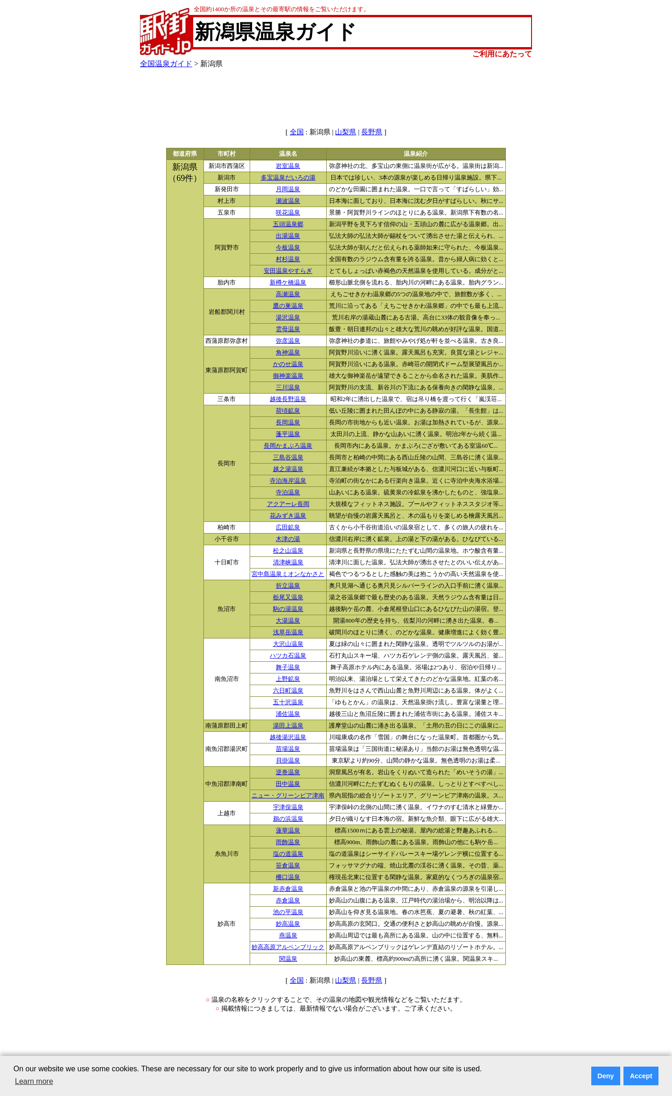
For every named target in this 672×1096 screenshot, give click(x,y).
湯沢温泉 (288, 317)
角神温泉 (288, 352)
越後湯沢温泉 (288, 737)
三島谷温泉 (288, 457)
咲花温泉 (288, 212)
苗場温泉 (288, 749)
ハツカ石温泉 (288, 655)
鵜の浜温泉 (288, 819)
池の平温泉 (288, 912)
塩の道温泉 (288, 854)
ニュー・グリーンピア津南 (288, 795)
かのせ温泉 (288, 364)
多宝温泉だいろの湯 (288, 177)
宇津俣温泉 (288, 807)
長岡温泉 (288, 422)
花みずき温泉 (288, 516)
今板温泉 (288, 247)
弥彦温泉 (288, 341)
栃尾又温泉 (288, 597)
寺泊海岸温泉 (288, 481)
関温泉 (288, 959)
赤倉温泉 (288, 900)
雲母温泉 (288, 329)
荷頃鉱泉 (288, 411)
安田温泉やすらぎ (288, 271)
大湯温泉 (288, 620)
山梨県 (345, 132)
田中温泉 (288, 784)
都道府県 (185, 154)
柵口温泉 (288, 877)
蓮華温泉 (288, 830)
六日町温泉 (288, 690)
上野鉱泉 (288, 679)
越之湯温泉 (288, 469)
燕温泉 (288, 935)
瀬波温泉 (288, 201)
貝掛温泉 (288, 760)
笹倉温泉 (288, 865)
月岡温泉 (288, 189)
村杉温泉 (288, 259)
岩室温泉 (288, 166)
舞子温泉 (288, 667)
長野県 (371, 132)
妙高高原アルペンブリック (288, 947)
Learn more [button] (34, 1081)
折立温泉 (288, 586)
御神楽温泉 (288, 376)
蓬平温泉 (288, 434)
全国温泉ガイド (166, 64)
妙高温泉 (288, 924)
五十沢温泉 (288, 702)
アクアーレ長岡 (288, 504)
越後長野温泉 (288, 399)
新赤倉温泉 (288, 889)
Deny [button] (605, 1076)
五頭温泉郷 (288, 224)
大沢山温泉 (288, 644)
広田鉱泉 (288, 527)
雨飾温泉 (288, 842)
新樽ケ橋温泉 (288, 282)
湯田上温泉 (288, 725)
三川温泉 (288, 387)
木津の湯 (288, 539)
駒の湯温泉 (288, 609)
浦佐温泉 (288, 714)
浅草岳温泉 (288, 632)
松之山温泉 (288, 551)
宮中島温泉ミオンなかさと (288, 574)
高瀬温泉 (288, 294)
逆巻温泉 (288, 772)
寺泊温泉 (288, 492)
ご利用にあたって (502, 54)
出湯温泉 (288, 236)
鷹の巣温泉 (288, 306)
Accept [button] (641, 1076)
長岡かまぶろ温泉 (288, 446)
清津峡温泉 (288, 562)
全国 (297, 132)
